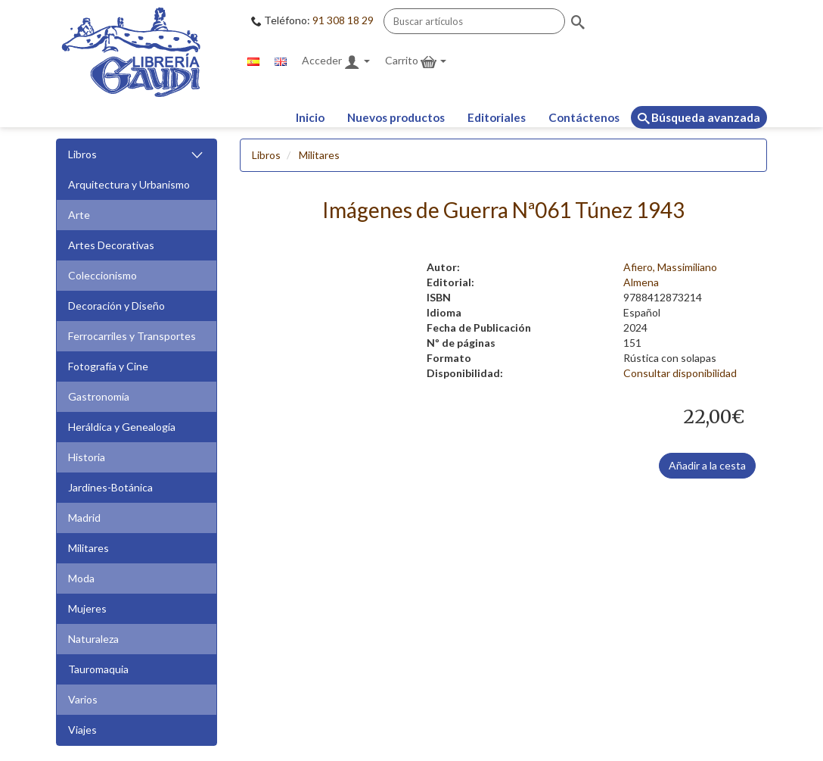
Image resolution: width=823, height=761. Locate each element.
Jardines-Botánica (110, 487)
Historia (86, 457)
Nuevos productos (396, 117)
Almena (641, 282)
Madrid (84, 517)
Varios (83, 699)
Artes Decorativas (111, 245)
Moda (81, 578)
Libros (136, 155)
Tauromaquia (98, 669)
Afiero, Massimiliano (670, 266)
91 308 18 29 (343, 20)
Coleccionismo (102, 275)
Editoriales (496, 117)
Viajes (82, 729)
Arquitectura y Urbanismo (129, 184)
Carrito (415, 62)
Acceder (336, 62)
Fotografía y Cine (108, 366)
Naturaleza (93, 638)
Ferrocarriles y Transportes (132, 335)
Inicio (310, 117)
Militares (88, 547)
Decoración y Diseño (116, 305)
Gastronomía (98, 396)
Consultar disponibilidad (680, 372)
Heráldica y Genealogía (121, 426)
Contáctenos (584, 117)
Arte (79, 214)
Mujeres (87, 608)
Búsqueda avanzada (699, 117)
